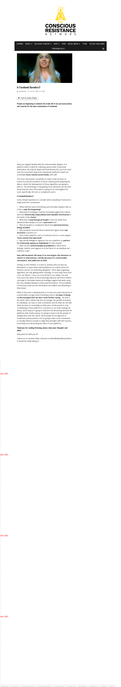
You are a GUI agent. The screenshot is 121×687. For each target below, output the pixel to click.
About (28, 43)
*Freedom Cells (58, 48)
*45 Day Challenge (97, 43)
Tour (64, 43)
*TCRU (84, 43)
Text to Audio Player (27, 98)
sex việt (4, 373)
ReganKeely (22, 91)
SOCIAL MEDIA (73, 43)
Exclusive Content (42, 43)
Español (20, 43)
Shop (56, 43)
